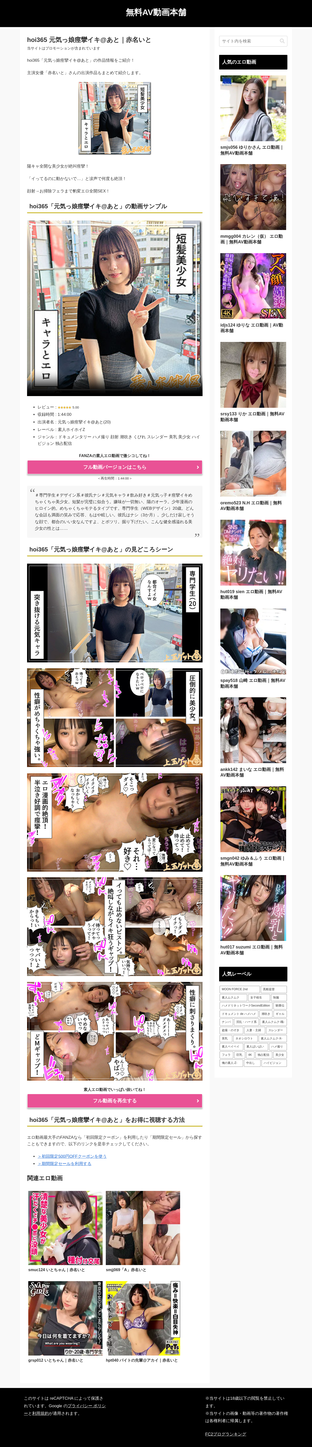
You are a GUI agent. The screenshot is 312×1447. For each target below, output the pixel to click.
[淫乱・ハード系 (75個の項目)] (246, 1022)
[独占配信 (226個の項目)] (263, 1055)
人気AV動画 (124, 1432)
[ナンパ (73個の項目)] (226, 1022)
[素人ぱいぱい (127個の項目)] (256, 1046)
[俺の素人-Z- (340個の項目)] (231, 1063)
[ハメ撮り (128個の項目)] (278, 1046)
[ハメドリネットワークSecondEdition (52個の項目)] (246, 1005)
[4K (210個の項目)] (250, 1055)
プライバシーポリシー (157, 1432)
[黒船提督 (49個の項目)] (274, 989)
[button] (282, 41)
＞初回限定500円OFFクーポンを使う (72, 1156)
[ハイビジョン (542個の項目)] (274, 1063)
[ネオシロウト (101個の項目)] (245, 1038)
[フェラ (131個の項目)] (226, 1055)
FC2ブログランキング (225, 1409)
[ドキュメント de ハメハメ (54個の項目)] (239, 1014)
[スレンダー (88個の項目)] (276, 1030)
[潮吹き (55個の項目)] (266, 1014)
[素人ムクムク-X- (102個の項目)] (273, 1038)
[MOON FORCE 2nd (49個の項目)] (240, 989)
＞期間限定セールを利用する (64, 1163)
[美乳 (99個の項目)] (226, 1038)
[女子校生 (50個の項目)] (259, 997)
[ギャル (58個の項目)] (280, 1014)
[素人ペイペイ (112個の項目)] (231, 1046)
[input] (253, 41)
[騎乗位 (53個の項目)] (280, 1005)
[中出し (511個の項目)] (252, 1063)
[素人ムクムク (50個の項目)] (233, 997)
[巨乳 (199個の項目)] (239, 1055)
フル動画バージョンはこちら (114, 467)
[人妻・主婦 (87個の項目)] (254, 1030)
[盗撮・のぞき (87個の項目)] (231, 1030)
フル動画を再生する (115, 1100)
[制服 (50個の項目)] (279, 997)
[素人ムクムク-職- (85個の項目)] (273, 1022)
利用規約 (40, 1388)
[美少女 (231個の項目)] (280, 1055)
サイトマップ (189, 1432)
